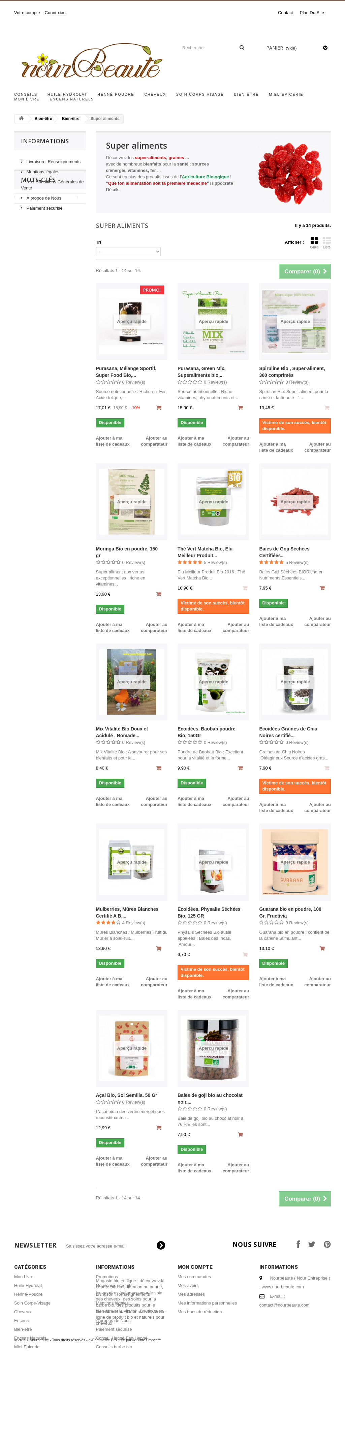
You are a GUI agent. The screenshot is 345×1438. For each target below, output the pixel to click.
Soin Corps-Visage (200, 94)
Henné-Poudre (115, 94)
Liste (327, 243)
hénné (67, 251)
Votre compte (27, 12)
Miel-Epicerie (286, 94)
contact (285, 12)
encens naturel (33, 291)
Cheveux (155, 94)
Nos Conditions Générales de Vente (131, 1311)
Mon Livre (26, 99)
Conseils (25, 94)
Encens (21, 1320)
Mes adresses (191, 1294)
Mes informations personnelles (207, 1303)
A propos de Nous (43, 195)
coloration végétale (37, 332)
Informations (45, 141)
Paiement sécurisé (44, 205)
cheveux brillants (35, 251)
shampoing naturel (37, 281)
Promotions (107, 1276)
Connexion (55, 12)
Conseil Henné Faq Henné (122, 1338)
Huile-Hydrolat (67, 94)
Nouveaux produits (114, 1285)
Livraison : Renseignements (53, 158)
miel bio (26, 261)
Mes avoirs (188, 1285)
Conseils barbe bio (114, 1346)
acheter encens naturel (41, 271)
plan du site (312, 12)
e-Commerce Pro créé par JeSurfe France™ (125, 1418)
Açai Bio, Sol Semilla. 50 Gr (126, 1095)
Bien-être (246, 94)
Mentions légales (42, 169)
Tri (98, 242)
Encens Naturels (72, 99)
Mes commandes (194, 1276)
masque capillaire (36, 301)
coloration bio (32, 322)
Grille (314, 243)
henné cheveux (33, 311)
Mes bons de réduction (200, 1311)
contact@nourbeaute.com (284, 1305)
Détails (113, 189)
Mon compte (195, 1267)
